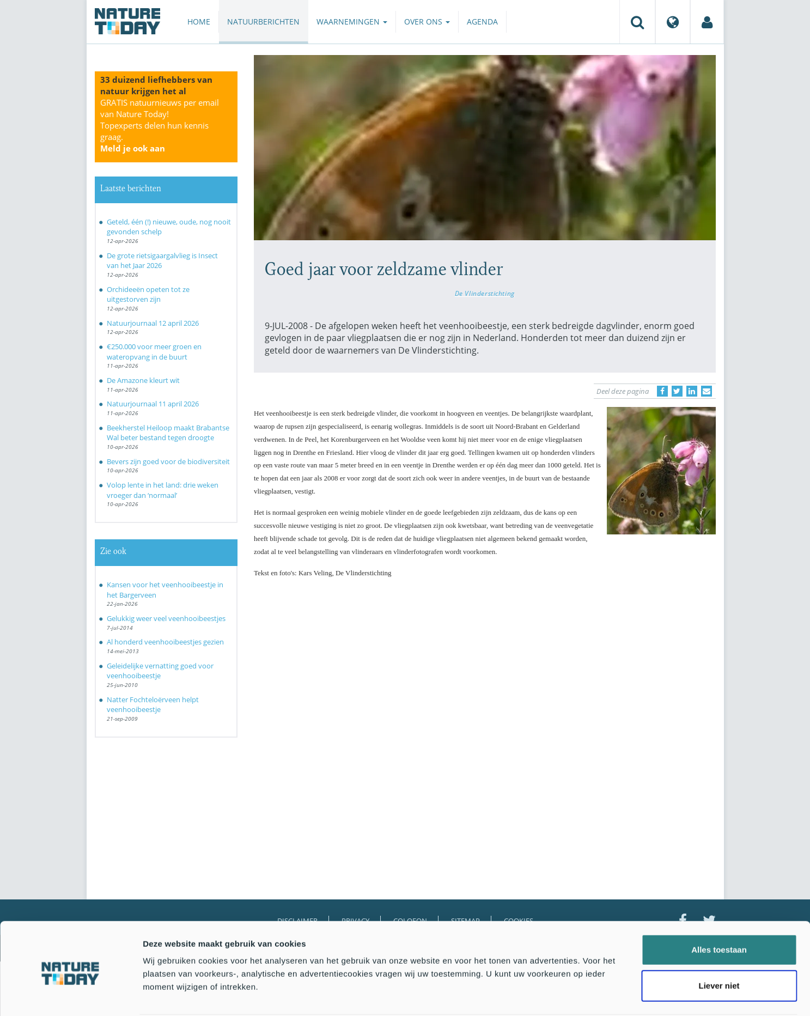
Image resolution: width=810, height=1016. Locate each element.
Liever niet (718, 944)
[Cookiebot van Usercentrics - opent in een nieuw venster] (70, 995)
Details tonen (588, 994)
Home (198, 21)
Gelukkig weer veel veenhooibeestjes (166, 618)
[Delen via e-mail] (706, 391)
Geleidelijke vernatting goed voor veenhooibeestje (160, 671)
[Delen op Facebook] (662, 391)
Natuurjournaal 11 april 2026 (153, 404)
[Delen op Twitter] (677, 391)
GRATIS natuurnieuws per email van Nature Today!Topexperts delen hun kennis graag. (159, 125)
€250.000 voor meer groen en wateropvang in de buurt (154, 352)
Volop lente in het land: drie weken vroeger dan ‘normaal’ (162, 490)
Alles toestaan (719, 908)
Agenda (482, 21)
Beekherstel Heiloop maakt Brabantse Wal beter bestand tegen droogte (168, 433)
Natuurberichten (263, 21)
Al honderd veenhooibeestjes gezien (165, 642)
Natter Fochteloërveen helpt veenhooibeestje (153, 705)
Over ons (427, 21)
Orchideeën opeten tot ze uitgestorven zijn (148, 294)
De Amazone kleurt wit (143, 380)
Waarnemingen (351, 21)
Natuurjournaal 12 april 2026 (153, 323)
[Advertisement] (485, 681)
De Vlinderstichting (485, 293)
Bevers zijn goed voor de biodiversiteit (168, 461)
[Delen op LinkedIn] (691, 391)
